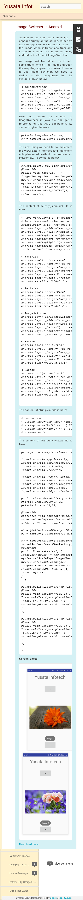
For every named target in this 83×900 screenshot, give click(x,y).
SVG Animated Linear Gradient (25, 672)
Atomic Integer (16, 593)
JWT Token (15, 549)
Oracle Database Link (20, 575)
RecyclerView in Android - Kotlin (25, 847)
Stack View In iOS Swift (21, 733)
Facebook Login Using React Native (27, 531)
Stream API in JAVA (19, 855)
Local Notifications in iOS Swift (25, 689)
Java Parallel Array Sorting (23, 654)
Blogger (53, 898)
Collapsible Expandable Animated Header (30, 812)
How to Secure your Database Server (28, 873)
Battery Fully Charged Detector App (27, 882)
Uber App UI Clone (19, 601)
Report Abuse (64, 898)
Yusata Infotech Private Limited (61, 837)
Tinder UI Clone (17, 768)
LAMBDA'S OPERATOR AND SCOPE (29, 785)
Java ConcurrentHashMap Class (26, 505)
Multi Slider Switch (18, 890)
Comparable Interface (20, 724)
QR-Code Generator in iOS (23, 584)
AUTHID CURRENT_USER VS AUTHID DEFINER (35, 645)
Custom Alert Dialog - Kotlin (23, 610)
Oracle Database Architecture (24, 619)
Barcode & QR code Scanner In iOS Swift (30, 777)
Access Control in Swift (21, 829)
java (66, 846)
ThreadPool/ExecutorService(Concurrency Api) (33, 636)
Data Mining (15, 523)
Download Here (57, 822)
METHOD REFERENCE (21, 759)
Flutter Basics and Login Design (25, 715)
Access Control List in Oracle (24, 803)
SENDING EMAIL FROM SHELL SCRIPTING (32, 698)
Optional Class (17, 680)
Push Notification (18, 707)
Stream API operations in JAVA (25, 838)
